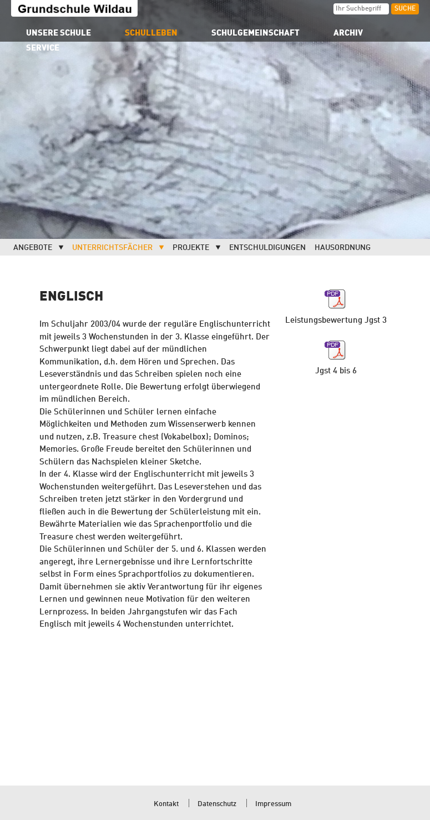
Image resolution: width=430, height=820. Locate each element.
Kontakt (166, 804)
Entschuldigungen (267, 248)
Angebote (32, 248)
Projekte (191, 248)
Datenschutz (217, 804)
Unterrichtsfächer (112, 248)
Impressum (273, 804)
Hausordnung (343, 248)
